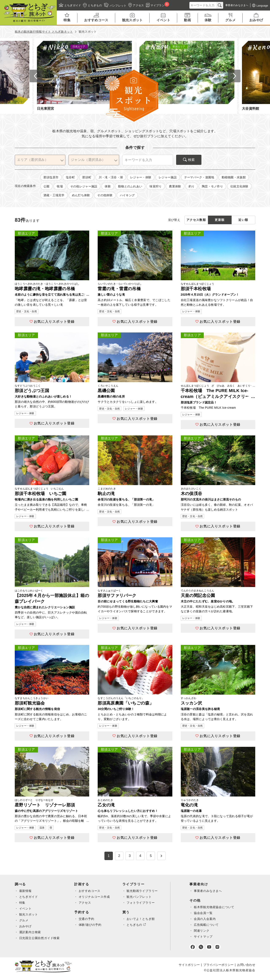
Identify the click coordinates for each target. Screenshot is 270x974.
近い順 (243, 219)
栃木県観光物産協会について (219, 907)
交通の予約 (88, 919)
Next (234, 76)
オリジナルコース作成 (96, 896)
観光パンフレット (142, 896)
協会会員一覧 (207, 913)
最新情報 (25, 891)
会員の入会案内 (209, 919)
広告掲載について (211, 924)
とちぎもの (138, 924)
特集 (22, 902)
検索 (189, 160)
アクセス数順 (196, 219)
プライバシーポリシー (218, 964)
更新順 (219, 219)
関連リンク (206, 930)
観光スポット (29, 914)
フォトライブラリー (144, 902)
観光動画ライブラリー (146, 891)
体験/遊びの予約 (92, 924)
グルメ (24, 920)
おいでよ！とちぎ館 (144, 919)
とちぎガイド (29, 896)
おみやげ (25, 926)
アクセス (86, 902)
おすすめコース (91, 891)
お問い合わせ (246, 964)
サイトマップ (207, 936)
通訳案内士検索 (30, 932)
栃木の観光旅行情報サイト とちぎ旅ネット (44, 31)
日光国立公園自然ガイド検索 (40, 938)
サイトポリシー (189, 964)
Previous (36, 76)
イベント (25, 908)
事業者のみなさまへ (212, 891)
